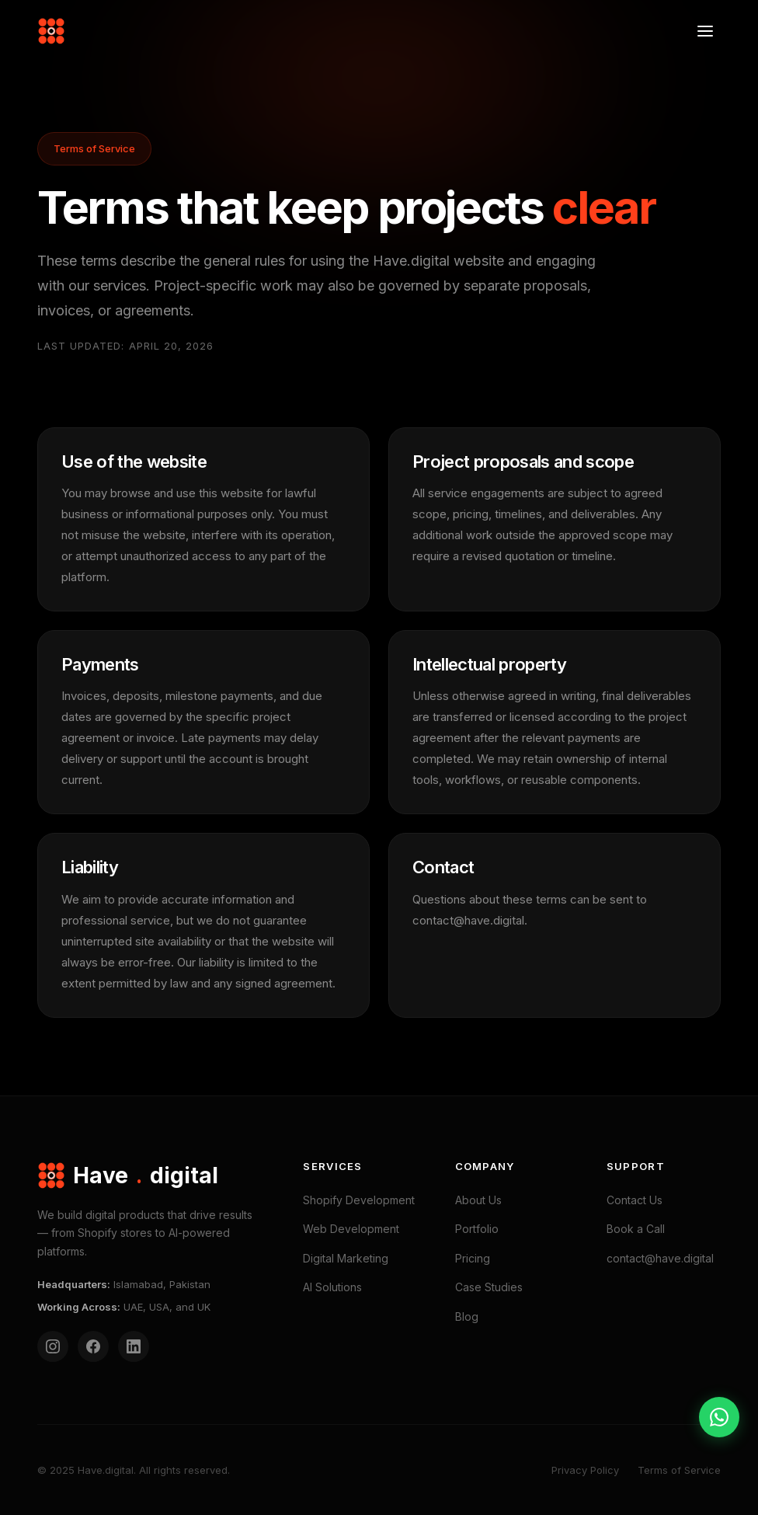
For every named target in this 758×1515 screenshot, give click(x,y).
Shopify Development (359, 1200)
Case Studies (489, 1287)
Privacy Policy (585, 1470)
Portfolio (477, 1228)
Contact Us (634, 1200)
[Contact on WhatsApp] (719, 1417)
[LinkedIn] (133, 1346)
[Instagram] (52, 1346)
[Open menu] (705, 31)
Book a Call (636, 1228)
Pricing (472, 1258)
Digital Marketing (345, 1258)
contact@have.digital (660, 1258)
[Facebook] (93, 1346)
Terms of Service (679, 1470)
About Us (478, 1200)
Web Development (351, 1228)
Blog (466, 1316)
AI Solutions (332, 1287)
